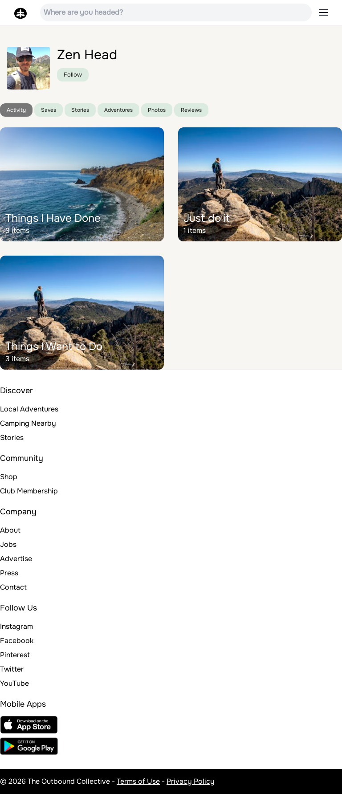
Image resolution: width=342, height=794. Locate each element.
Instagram (16, 626)
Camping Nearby (28, 423)
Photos (157, 110)
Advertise (16, 558)
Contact (13, 587)
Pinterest (15, 655)
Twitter (12, 669)
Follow (73, 74)
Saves (48, 110)
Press (9, 573)
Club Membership (29, 491)
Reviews (191, 110)
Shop (8, 476)
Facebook (16, 640)
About (10, 530)
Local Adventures (29, 409)
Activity (16, 110)
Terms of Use (138, 781)
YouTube (14, 683)
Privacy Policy (191, 781)
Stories (80, 110)
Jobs (8, 544)
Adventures (118, 110)
